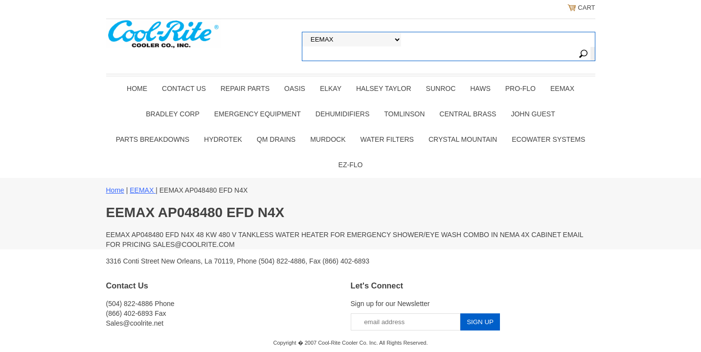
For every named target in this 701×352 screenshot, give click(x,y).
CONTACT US (184, 88)
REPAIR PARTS (245, 88)
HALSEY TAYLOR (383, 88)
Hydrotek (223, 139)
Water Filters (387, 139)
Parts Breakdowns (152, 139)
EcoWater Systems (548, 139)
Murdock (327, 139)
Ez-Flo (351, 165)
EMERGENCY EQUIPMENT (257, 114)
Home (137, 88)
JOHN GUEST (533, 114)
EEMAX (562, 88)
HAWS (480, 88)
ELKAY (330, 88)
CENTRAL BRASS (467, 114)
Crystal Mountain (463, 139)
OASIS (294, 88)
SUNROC (441, 88)
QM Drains (276, 139)
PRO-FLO (520, 88)
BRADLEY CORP (172, 114)
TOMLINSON (404, 114)
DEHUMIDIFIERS (342, 114)
